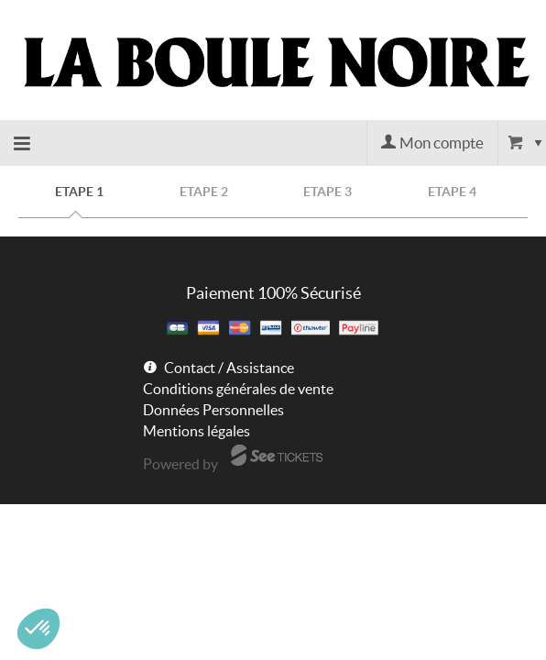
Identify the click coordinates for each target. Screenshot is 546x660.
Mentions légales (196, 431)
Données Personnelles (213, 410)
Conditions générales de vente (238, 388)
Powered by (180, 464)
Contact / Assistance (229, 367)
